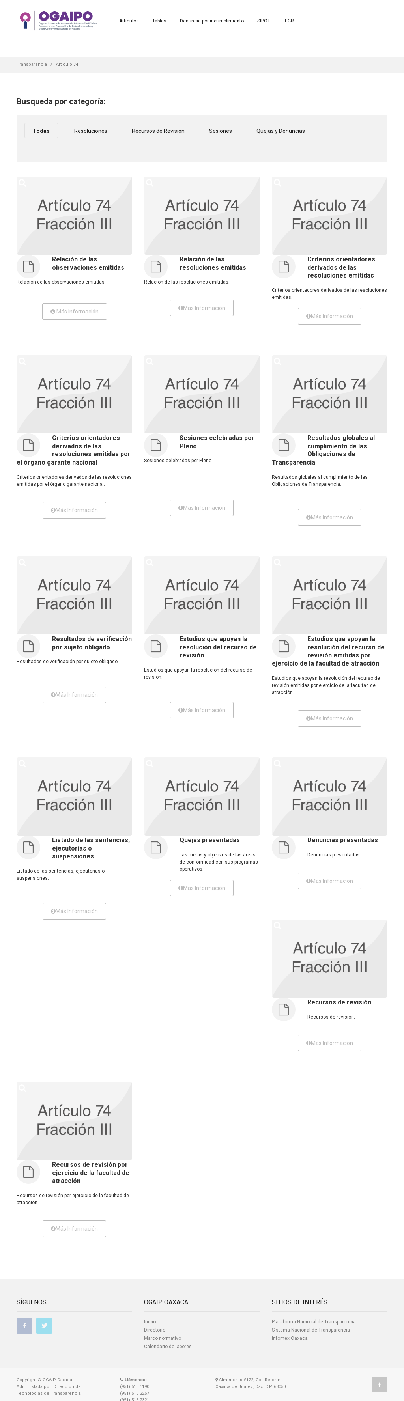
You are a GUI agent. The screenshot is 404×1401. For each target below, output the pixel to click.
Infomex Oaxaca (290, 1338)
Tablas (159, 21)
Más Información (74, 311)
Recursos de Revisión (158, 131)
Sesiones (220, 131)
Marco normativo (162, 1338)
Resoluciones (90, 131)
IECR (289, 21)
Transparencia (32, 64)
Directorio (154, 1330)
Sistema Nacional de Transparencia (311, 1330)
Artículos (129, 21)
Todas (41, 131)
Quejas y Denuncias (280, 131)
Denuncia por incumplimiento (212, 21)
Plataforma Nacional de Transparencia (314, 1322)
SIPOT (263, 21)
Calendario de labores (168, 1346)
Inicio (150, 1322)
